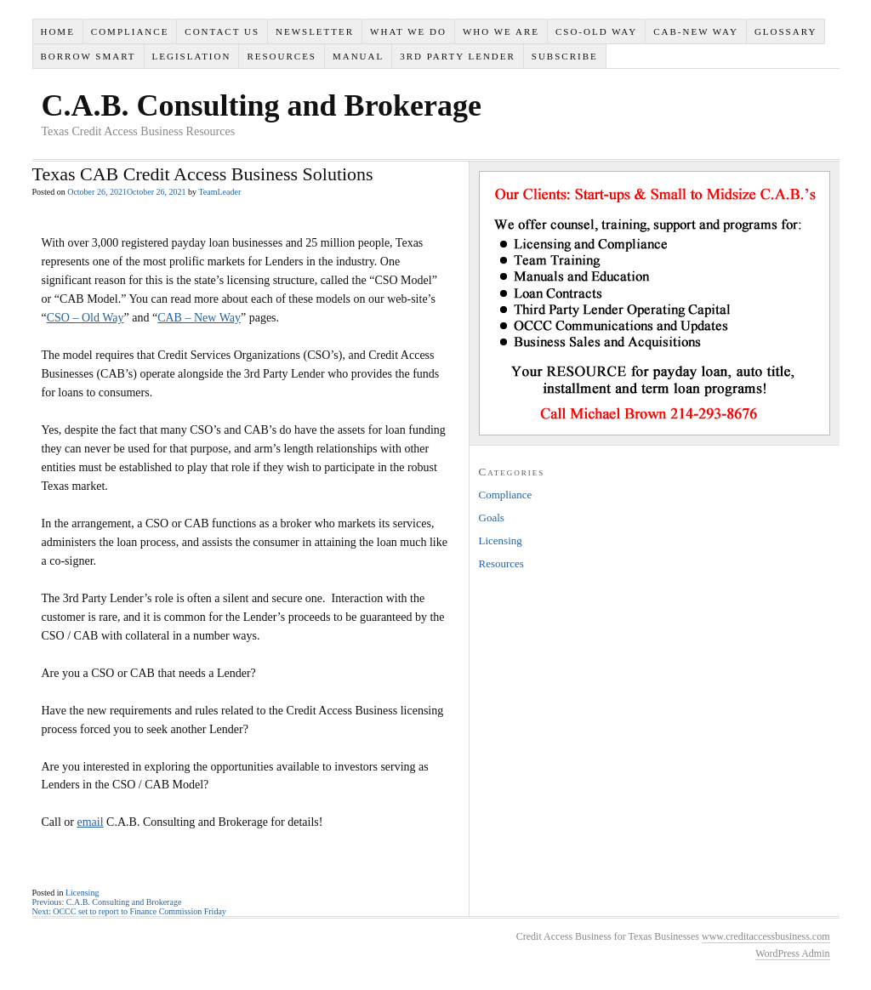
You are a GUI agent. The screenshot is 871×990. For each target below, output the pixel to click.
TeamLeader (219, 191)
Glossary (785, 31)
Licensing (82, 892)
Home (57, 31)
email (90, 822)
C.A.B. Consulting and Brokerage (261, 105)
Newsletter (315, 31)
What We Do (408, 31)
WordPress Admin (792, 953)
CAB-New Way (695, 31)
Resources (281, 56)
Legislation (191, 56)
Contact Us (222, 31)
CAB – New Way (199, 317)
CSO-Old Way (596, 31)
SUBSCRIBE (565, 56)
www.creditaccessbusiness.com (766, 936)
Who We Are (501, 31)
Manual (358, 56)
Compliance (130, 31)
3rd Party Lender (457, 56)
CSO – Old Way (85, 317)
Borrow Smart (87, 56)
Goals (491, 517)
